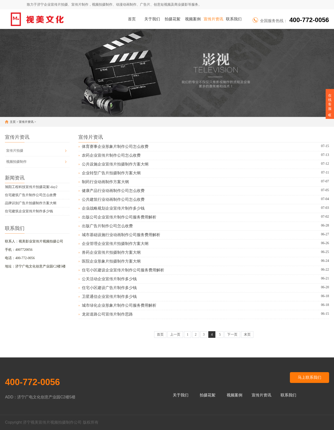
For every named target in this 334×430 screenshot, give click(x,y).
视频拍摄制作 (16, 162)
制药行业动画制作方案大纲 (105, 182)
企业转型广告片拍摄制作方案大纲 (111, 173)
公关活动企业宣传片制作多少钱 (109, 279)
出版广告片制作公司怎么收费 (107, 226)
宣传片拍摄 (14, 150)
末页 (247, 334)
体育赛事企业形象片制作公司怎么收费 (115, 146)
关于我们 (152, 19)
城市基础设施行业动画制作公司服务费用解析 (121, 235)
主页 (13, 122)
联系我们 (234, 19)
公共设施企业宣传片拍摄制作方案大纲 (115, 164)
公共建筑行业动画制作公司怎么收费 (113, 199)
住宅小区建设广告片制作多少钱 (109, 288)
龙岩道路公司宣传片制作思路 (107, 314)
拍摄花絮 (172, 19)
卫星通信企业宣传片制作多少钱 (109, 296)
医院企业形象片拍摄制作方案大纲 (111, 261)
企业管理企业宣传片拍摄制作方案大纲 (115, 243)
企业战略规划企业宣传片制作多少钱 (113, 208)
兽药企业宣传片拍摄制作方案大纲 (111, 252)
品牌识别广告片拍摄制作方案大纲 (30, 203)
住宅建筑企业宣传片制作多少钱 (29, 211)
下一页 (232, 334)
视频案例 (193, 19)
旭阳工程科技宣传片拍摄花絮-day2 (31, 187)
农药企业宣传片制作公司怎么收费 (111, 155)
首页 (132, 19)
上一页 (175, 334)
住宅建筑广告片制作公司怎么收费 (30, 195)
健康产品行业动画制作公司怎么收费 (113, 191)
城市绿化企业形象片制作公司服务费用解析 (119, 305)
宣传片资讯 (213, 19)
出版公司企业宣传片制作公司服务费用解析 (119, 217)
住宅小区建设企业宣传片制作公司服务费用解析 (123, 270)
